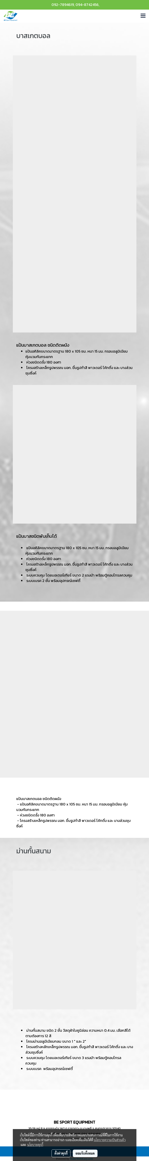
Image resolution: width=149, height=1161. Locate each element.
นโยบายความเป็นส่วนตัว (110, 1140)
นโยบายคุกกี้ (35, 1145)
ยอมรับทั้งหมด (85, 1153)
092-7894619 (62, 4)
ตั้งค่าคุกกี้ (61, 1153)
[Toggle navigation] (143, 16)
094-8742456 (87, 4)
